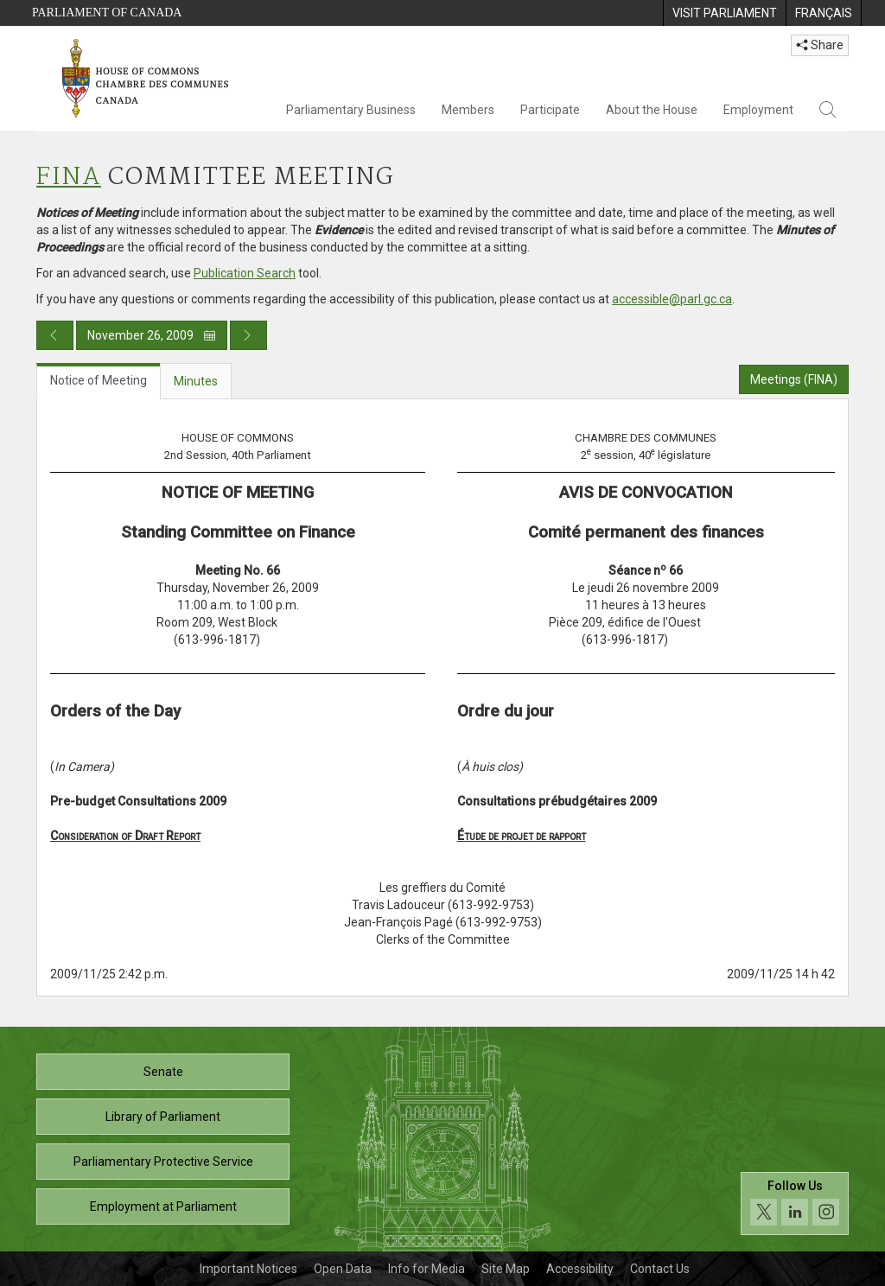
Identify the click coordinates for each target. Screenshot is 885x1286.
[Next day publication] (248, 335)
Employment (758, 110)
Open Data (343, 1269)
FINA (68, 177)
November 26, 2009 (151, 335)
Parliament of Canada (106, 12)
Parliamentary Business (351, 110)
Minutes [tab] (196, 381)
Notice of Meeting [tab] (98, 380)
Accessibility (580, 1269)
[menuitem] (724, 13)
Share (820, 45)
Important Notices (248, 1269)
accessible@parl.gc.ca (672, 299)
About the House (651, 110)
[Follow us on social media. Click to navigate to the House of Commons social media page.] (795, 1203)
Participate (550, 110)
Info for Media (426, 1269)
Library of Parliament (162, 1117)
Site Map (505, 1269)
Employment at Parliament (163, 1206)
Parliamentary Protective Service (163, 1161)
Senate (163, 1072)
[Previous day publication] (54, 335)
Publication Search (245, 273)
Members (468, 110)
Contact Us (660, 1269)
